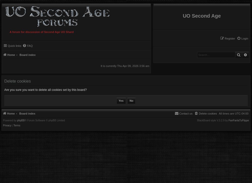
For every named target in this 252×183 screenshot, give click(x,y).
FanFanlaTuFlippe (238, 120)
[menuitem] (242, 38)
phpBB (21, 120)
